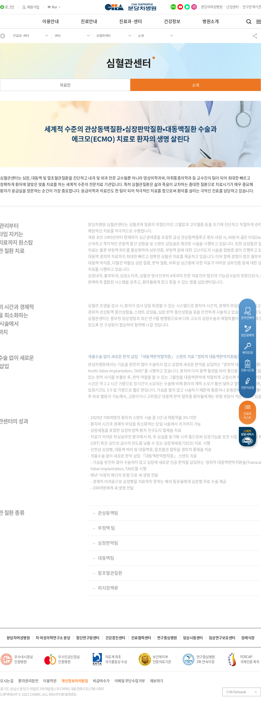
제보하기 (156, 681)
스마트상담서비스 (247, 436)
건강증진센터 (115, 638)
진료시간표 (247, 370)
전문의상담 (247, 387)
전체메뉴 (258, 21)
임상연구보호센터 (222, 638)
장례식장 (248, 638)
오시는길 (6, 681)
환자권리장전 (28, 681)
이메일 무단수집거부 (129, 681)
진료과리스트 (247, 415)
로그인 (9, 7)
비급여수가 (101, 681)
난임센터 (232, 6)
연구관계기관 (252, 6)
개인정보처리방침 (74, 681)
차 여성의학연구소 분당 (53, 638)
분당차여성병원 (212, 6)
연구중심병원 (167, 638)
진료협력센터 (141, 638)
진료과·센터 (130, 21)
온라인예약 (247, 318)
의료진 (65, 85)
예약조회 (247, 352)
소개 (195, 85)
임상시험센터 (193, 638)
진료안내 (89, 21)
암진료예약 (247, 335)
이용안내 (50, 21)
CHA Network (236, 691)
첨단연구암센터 (87, 638)
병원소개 (210, 21)
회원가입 (33, 7)
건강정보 (172, 21)
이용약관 (49, 681)
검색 (248, 21)
